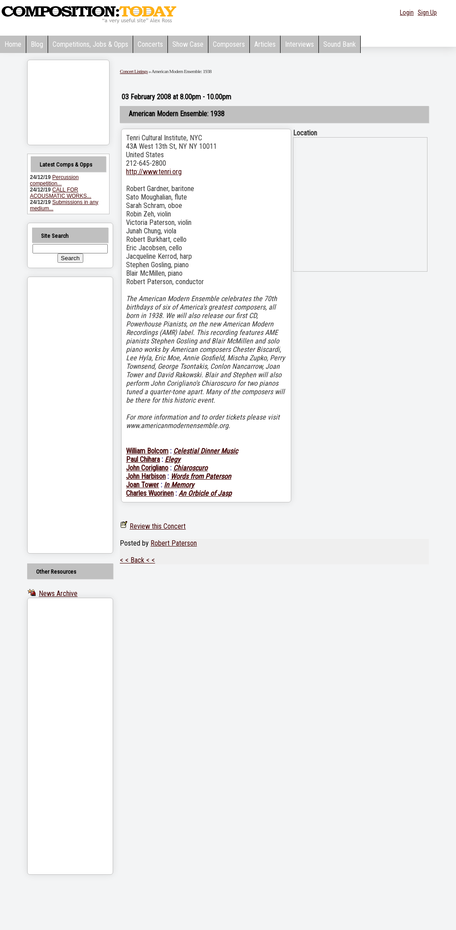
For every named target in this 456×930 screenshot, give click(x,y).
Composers (229, 44)
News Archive (58, 593)
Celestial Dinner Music (205, 451)
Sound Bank (339, 44)
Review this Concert (158, 526)
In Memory (179, 485)
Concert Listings (133, 71)
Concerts (150, 44)
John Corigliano (147, 468)
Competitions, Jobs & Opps (90, 44)
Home (12, 44)
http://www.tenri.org (154, 171)
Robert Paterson (174, 543)
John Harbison (146, 476)
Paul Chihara (143, 459)
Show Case (188, 44)
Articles (265, 44)
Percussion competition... (54, 180)
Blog (37, 44)
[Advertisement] (59, 415)
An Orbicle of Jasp (205, 493)
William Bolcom (147, 451)
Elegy (172, 459)
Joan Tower (142, 485)
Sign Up (427, 12)
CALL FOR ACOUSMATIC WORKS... (60, 193)
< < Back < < (137, 560)
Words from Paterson (201, 476)
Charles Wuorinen (150, 493)
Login (407, 12)
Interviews (299, 44)
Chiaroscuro (190, 468)
